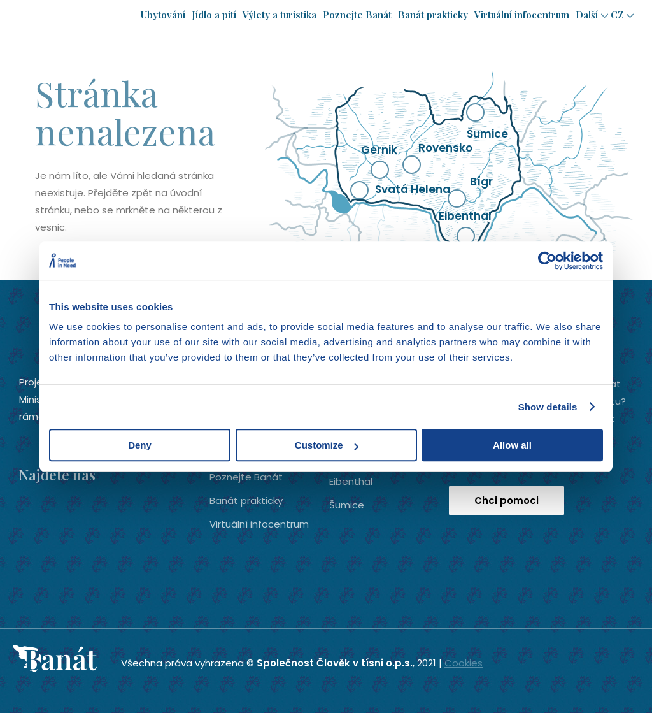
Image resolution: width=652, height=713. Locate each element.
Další (587, 14)
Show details (548, 406)
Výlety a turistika (279, 14)
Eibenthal (350, 481)
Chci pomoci (506, 500)
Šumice (346, 505)
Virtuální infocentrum (521, 14)
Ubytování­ (163, 14)
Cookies (463, 663)
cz (617, 14)
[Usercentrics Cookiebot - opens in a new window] (547, 260)
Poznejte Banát (357, 14)
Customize (326, 445)
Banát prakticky (433, 14)
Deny (140, 445)
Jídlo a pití (214, 14)
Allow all (512, 445)
